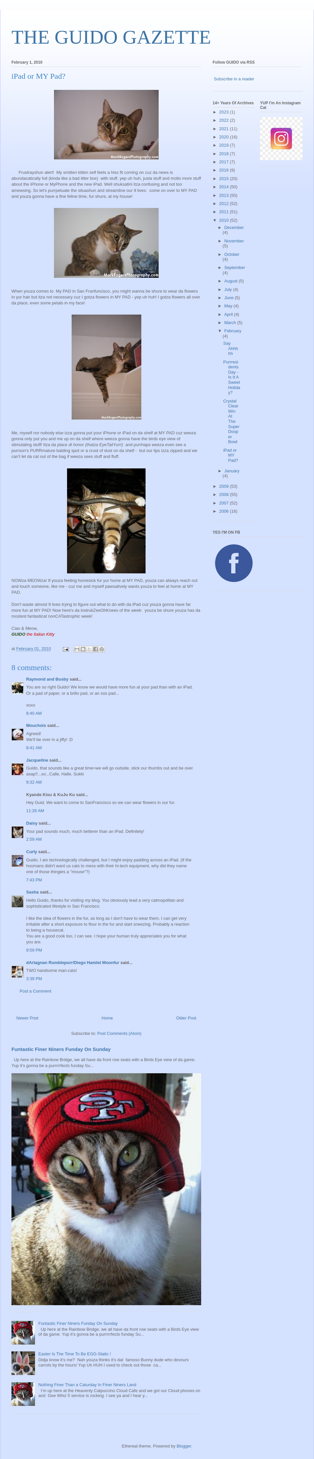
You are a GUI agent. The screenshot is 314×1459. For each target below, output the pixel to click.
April (229, 314)
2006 (224, 511)
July (228, 289)
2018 (224, 153)
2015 (224, 178)
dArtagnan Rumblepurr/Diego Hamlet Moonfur (72, 962)
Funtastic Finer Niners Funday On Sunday (61, 1049)
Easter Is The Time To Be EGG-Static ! (74, 1353)
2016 (224, 170)
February (232, 330)
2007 (224, 503)
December (234, 227)
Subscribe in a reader (234, 78)
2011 (224, 211)
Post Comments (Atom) (119, 1033)
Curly (31, 851)
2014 (224, 186)
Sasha (32, 892)
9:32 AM (34, 782)
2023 (224, 112)
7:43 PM (34, 879)
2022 (224, 120)
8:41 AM (34, 747)
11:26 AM (35, 810)
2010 (224, 220)
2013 (224, 195)
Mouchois (36, 725)
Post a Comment (35, 991)
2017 (224, 161)
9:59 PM (34, 950)
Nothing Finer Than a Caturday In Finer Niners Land (87, 1384)
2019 (224, 145)
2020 (224, 136)
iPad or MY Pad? (230, 455)
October (231, 254)
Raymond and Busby (47, 679)
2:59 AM (34, 839)
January (231, 470)
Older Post (186, 1018)
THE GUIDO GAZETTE (111, 37)
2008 (224, 494)
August (231, 280)
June (229, 297)
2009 (224, 486)
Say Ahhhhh (230, 348)
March (230, 322)
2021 (224, 128)
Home (107, 1018)
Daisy (32, 823)
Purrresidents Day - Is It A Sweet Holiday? (231, 377)
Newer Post (27, 1018)
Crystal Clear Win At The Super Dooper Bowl (231, 421)
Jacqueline (37, 760)
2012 (224, 203)
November (234, 240)
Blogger (184, 1446)
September (234, 267)
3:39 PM (34, 978)
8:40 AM (34, 713)
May (229, 305)
